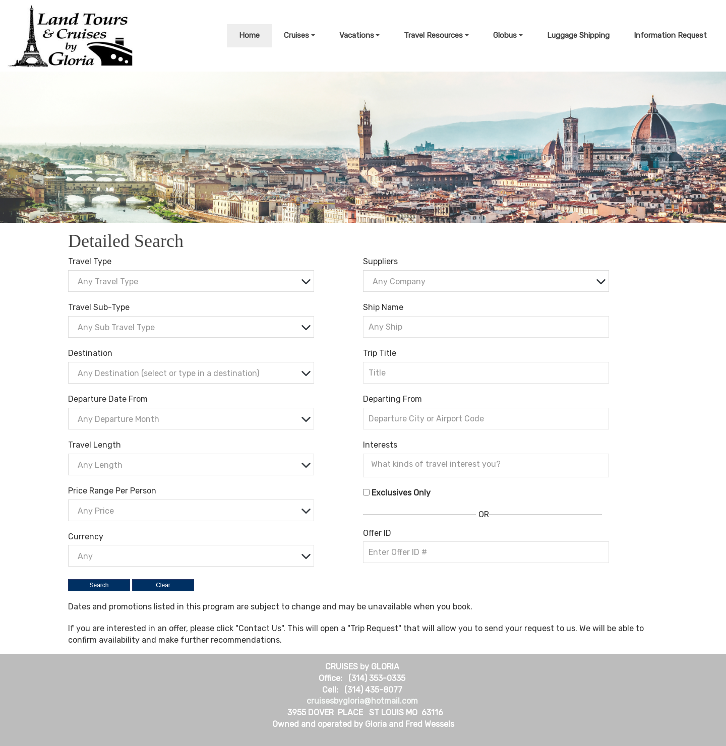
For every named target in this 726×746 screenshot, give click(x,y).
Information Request (670, 35)
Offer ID (377, 533)
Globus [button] (505, 35)
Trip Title (379, 353)
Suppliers (380, 261)
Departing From (392, 399)
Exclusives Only (401, 493)
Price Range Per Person (112, 490)
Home (249, 35)
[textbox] (194, 281)
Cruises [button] (296, 35)
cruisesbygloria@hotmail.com (362, 701)
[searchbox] (488, 464)
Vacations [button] (356, 35)
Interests (380, 445)
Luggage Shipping (578, 35)
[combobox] (191, 281)
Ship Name (383, 307)
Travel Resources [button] (433, 35)
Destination (90, 353)
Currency (85, 536)
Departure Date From (108, 399)
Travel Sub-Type (99, 307)
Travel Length (94, 445)
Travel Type (89, 261)
